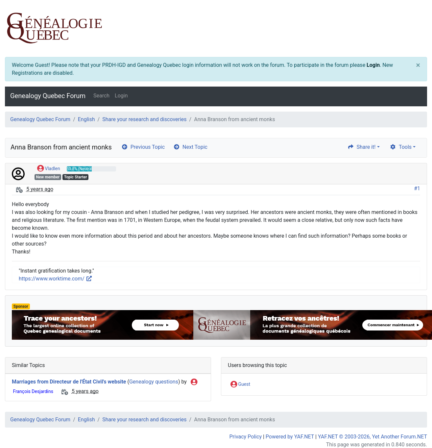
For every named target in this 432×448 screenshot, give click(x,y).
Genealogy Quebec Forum (47, 96)
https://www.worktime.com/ (55, 279)
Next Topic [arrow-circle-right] (190, 147)
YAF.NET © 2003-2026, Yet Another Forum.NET (372, 437)
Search (101, 95)
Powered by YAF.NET (290, 437)
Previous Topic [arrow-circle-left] (143, 147)
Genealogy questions (153, 382)
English (86, 119)
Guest (240, 384)
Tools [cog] (401, 147)
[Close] (418, 65)
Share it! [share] (362, 147)
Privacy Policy (245, 437)
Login (373, 65)
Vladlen (48, 169)
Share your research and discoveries (144, 119)
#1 (417, 188)
